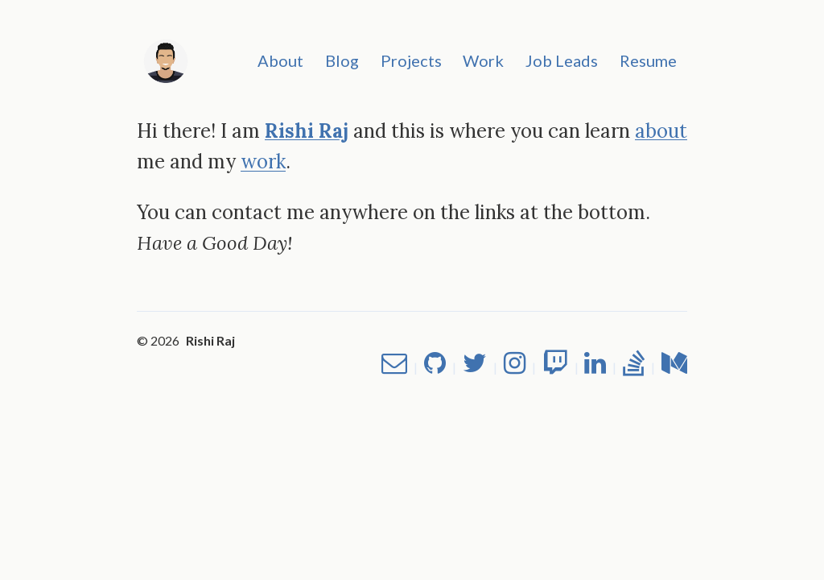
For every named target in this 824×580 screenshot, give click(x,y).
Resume (648, 60)
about (661, 130)
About (280, 60)
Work (483, 60)
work (263, 161)
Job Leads (561, 60)
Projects (411, 60)
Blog (342, 60)
